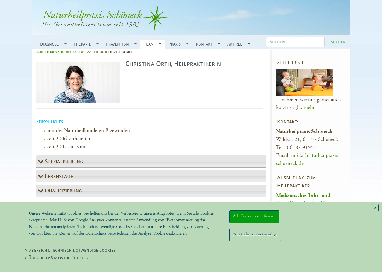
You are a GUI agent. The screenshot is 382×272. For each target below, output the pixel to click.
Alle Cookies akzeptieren (254, 216)
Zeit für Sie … (293, 63)
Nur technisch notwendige (255, 234)
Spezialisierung (63, 162)
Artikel (234, 44)
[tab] (151, 161)
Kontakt (204, 44)
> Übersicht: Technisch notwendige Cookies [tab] (70, 250)
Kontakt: (287, 122)
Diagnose (49, 44)
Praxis (174, 44)
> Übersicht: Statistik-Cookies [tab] (56, 258)
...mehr (307, 107)
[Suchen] (295, 42)
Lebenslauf (58, 176)
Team (149, 44)
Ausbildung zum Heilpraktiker (296, 182)
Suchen (338, 42)
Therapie (82, 44)
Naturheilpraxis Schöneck (53, 51)
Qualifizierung (62, 191)
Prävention (117, 44)
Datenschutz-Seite (100, 233)
